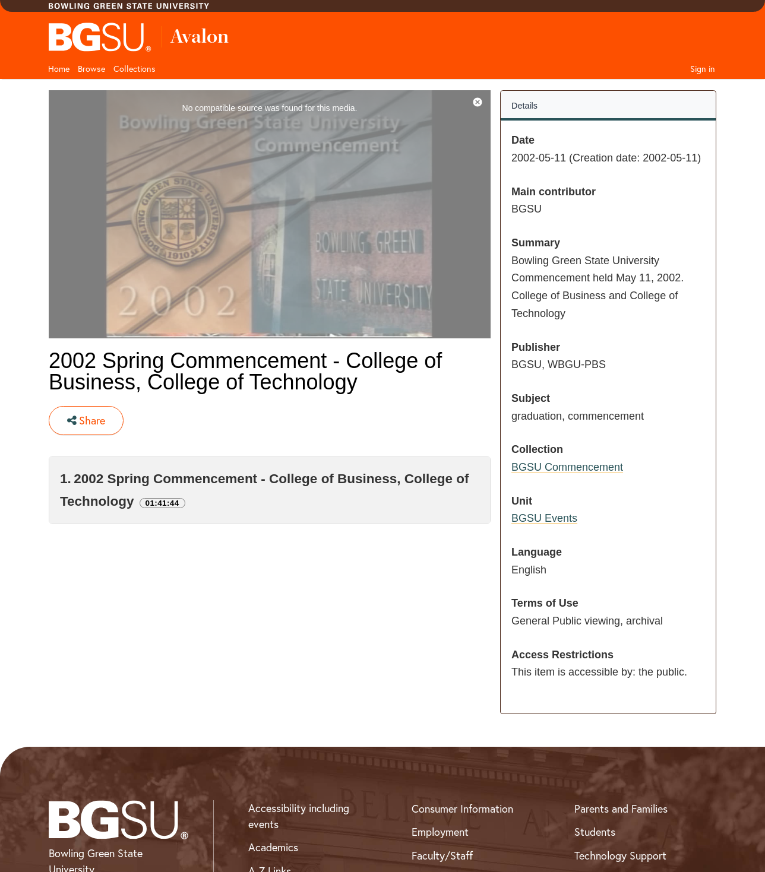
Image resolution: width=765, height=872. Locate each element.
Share (86, 420)
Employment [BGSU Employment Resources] (440, 832)
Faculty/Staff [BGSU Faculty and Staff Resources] (442, 856)
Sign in (702, 69)
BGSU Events (544, 518)
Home (58, 69)
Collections (134, 69)
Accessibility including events (298, 816)
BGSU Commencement (567, 467)
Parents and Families (621, 809)
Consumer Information (462, 809)
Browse (91, 69)
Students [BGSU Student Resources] (594, 832)
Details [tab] (524, 105)
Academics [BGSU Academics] (273, 847)
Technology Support (620, 856)
